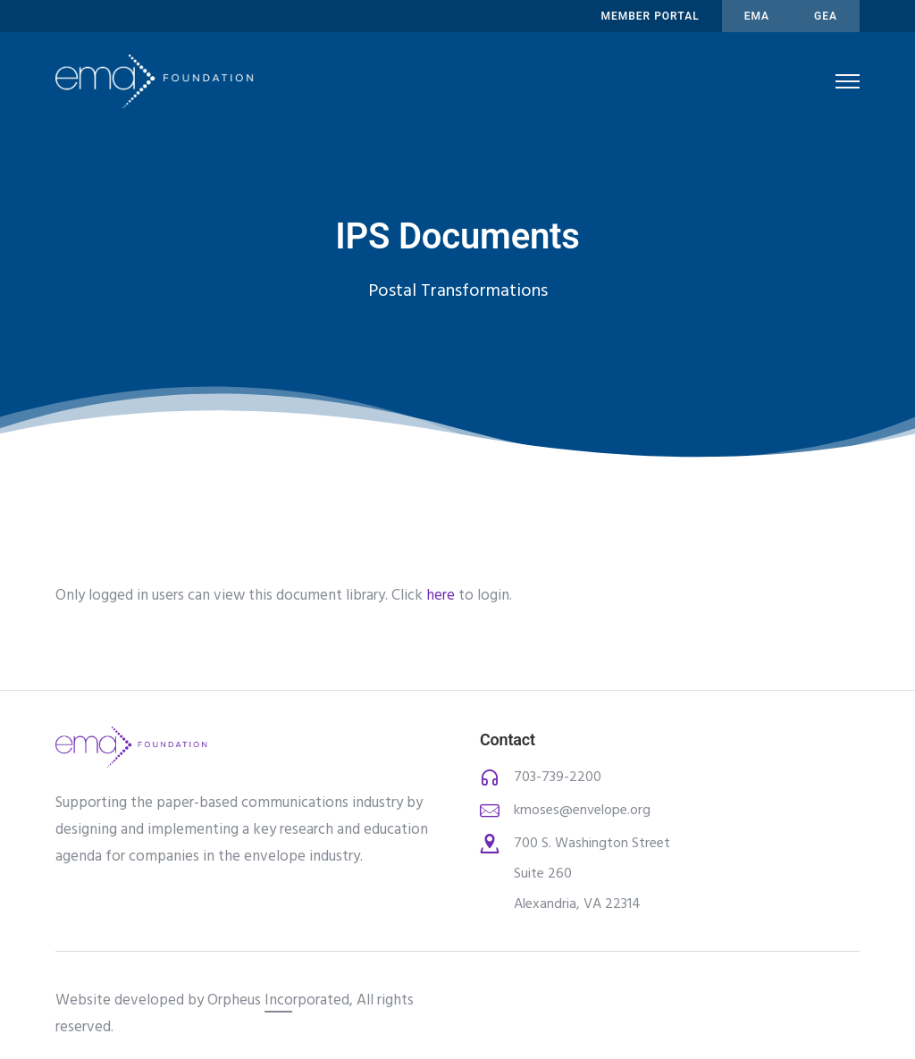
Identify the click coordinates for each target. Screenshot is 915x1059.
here (440, 596)
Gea (825, 16)
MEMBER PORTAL (649, 16)
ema (756, 16)
